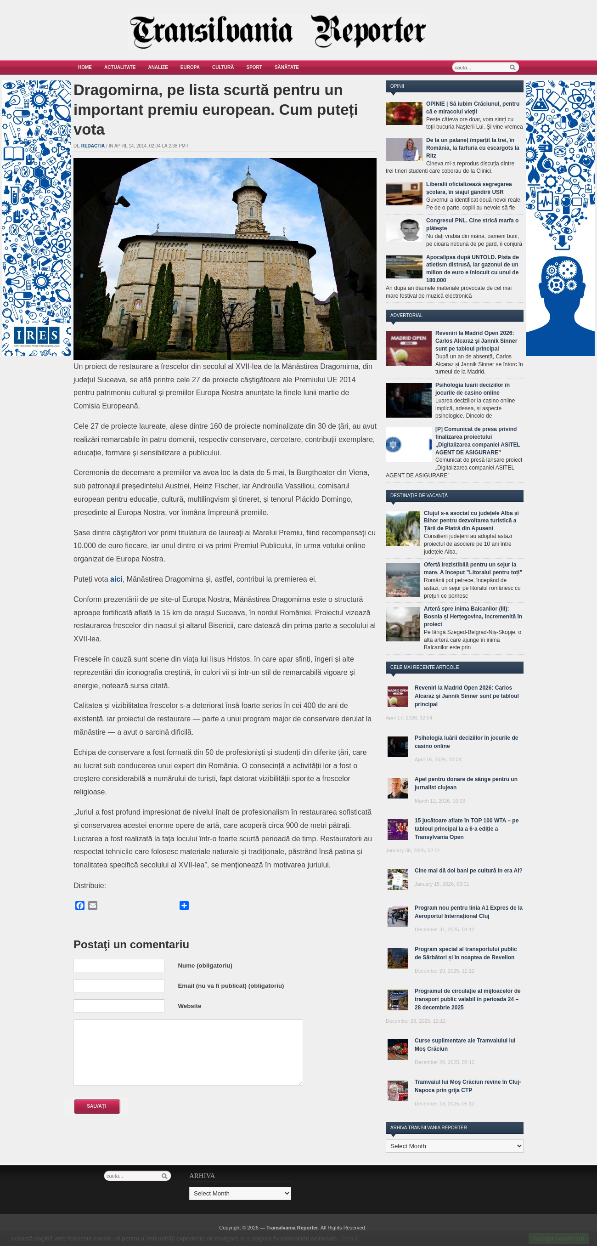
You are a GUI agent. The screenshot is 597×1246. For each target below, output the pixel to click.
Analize (158, 67)
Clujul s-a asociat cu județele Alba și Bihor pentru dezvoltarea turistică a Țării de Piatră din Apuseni (471, 521)
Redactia (93, 145)
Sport (254, 67)
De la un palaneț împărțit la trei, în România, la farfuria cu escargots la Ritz (472, 148)
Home (85, 67)
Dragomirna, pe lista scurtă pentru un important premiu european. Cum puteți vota (215, 109)
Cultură (223, 67)
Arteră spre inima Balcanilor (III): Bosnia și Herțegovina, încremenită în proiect (473, 617)
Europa (190, 67)
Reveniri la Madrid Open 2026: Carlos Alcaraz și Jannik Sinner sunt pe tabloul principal (476, 341)
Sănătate (287, 67)
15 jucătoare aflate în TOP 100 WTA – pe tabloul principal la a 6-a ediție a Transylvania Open (466, 828)
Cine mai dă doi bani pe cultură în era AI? (469, 870)
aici (116, 579)
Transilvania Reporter (292, 1227)
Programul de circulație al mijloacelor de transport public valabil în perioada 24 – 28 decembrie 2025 (468, 999)
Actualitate (120, 67)
